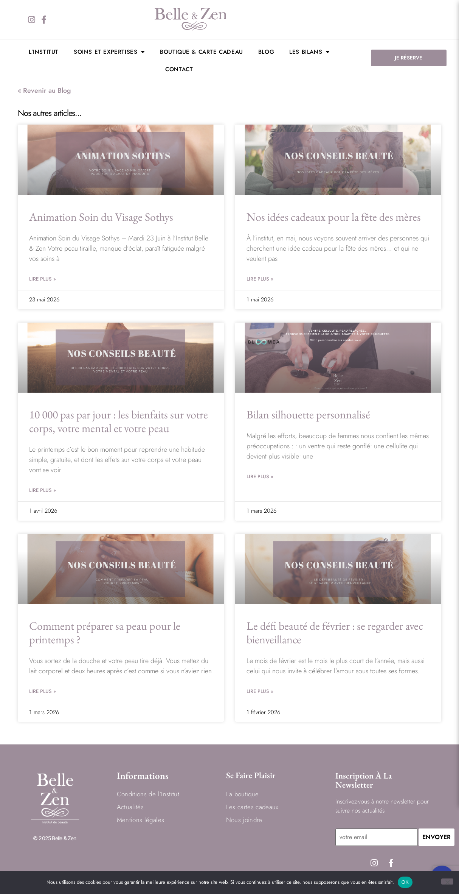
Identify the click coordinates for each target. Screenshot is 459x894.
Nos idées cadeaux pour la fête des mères (334, 216)
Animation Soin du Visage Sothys (101, 216)
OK (405, 882)
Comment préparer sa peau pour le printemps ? (104, 632)
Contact (179, 69)
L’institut (44, 52)
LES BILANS (309, 52)
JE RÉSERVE (408, 57)
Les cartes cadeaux (252, 806)
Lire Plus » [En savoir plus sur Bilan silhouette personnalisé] (260, 476)
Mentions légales (140, 819)
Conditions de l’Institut (148, 794)
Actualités (130, 806)
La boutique (242, 794)
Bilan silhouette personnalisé (308, 414)
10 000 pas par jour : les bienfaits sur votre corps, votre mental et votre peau (118, 421)
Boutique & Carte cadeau (201, 52)
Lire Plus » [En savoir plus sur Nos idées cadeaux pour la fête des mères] (260, 278)
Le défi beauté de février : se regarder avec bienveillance (335, 632)
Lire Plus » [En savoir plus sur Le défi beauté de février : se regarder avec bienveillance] (260, 691)
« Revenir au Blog (44, 90)
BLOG (266, 52)
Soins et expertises (109, 52)
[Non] (447, 881)
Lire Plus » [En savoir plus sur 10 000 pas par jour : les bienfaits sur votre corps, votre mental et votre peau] (42, 490)
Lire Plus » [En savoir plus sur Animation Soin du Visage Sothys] (42, 278)
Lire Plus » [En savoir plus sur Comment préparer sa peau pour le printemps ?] (42, 691)
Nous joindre (244, 819)
